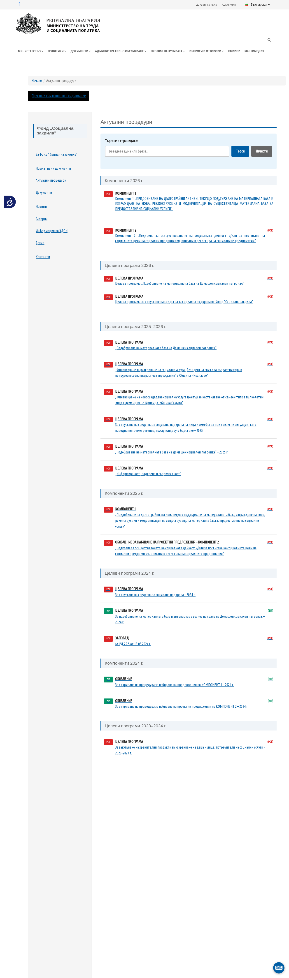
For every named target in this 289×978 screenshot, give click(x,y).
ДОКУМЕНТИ (80, 51)
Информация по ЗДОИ (52, 231)
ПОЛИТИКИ (57, 51)
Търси (240, 151)
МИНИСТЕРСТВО (31, 51)
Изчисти (262, 151)
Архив (40, 243)
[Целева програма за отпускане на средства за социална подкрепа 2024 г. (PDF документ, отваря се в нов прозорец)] (188, 592)
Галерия (41, 219)
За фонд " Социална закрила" (56, 154)
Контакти (43, 257)
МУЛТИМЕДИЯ (254, 51)
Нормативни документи (53, 168)
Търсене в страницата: (121, 141)
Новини (41, 206)
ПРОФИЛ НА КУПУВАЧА (168, 51)
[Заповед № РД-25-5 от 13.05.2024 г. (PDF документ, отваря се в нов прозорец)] (188, 641)
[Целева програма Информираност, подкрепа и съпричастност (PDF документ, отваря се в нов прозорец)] (188, 471)
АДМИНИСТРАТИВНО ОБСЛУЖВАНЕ (121, 51)
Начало (37, 81)
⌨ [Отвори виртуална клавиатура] (279, 968)
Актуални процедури (51, 180)
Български (257, 4)
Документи (44, 192)
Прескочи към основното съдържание (59, 96)
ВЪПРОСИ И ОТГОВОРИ (206, 51)
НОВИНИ (234, 51)
